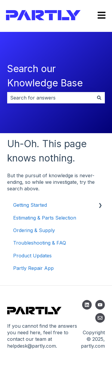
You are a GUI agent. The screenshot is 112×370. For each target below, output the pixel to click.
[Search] (99, 97)
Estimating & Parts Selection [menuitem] (44, 218)
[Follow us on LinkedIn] (87, 305)
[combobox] (50, 97)
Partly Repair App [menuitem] (33, 268)
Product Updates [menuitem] (32, 256)
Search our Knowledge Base (45, 76)
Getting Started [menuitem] (30, 205)
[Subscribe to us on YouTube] (100, 305)
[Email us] (100, 318)
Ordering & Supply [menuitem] (34, 230)
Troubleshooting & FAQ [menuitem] (39, 243)
